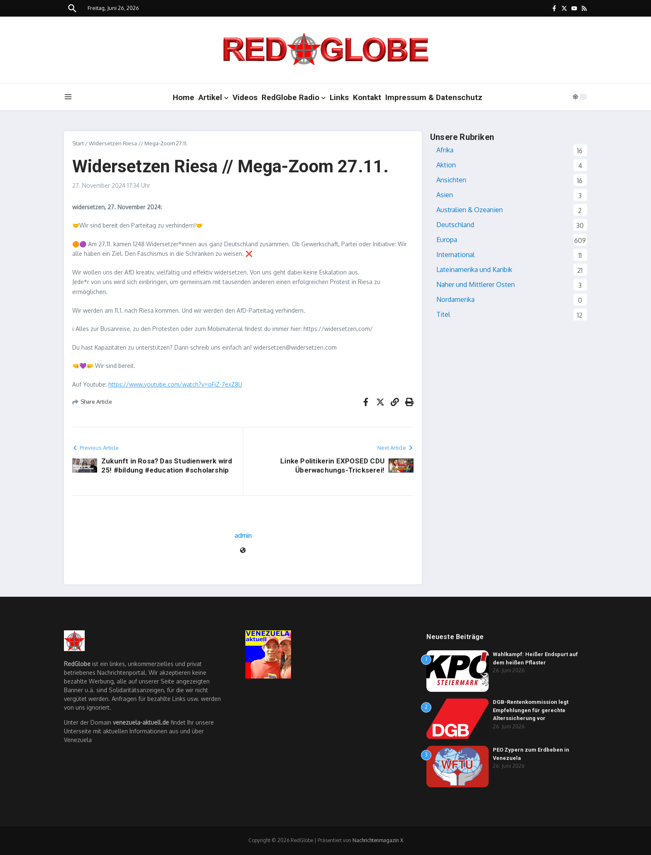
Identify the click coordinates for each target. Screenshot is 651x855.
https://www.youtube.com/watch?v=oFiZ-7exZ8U (175, 384)
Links (339, 97)
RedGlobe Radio (294, 97)
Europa (446, 239)
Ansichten (451, 180)
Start (78, 143)
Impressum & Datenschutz (433, 97)
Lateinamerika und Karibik (474, 269)
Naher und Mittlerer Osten (475, 284)
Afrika (444, 150)
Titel (443, 314)
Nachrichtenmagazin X (377, 840)
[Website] (243, 550)
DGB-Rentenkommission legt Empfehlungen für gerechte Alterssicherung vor (530, 710)
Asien (444, 195)
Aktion (446, 165)
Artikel (213, 97)
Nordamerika (455, 299)
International (455, 254)
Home (183, 97)
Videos (244, 97)
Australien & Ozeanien (469, 210)
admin (243, 535)
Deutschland (455, 224)
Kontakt (367, 97)
